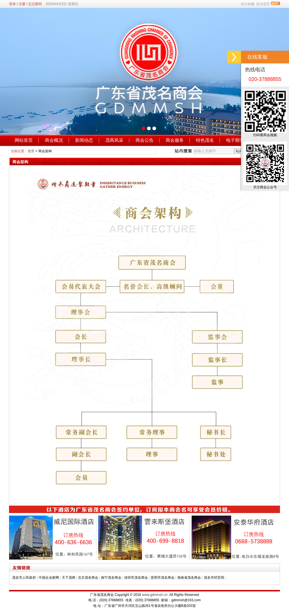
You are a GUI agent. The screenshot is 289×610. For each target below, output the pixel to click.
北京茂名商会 (88, 578)
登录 (12, 4)
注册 (22, 4)
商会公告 (144, 140)
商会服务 (175, 140)
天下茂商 (68, 578)
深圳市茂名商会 (136, 578)
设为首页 (263, 4)
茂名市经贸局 (214, 578)
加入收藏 (247, 4)
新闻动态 (84, 140)
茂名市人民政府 (24, 578)
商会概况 (54, 140)
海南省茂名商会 (189, 578)
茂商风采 (114, 140)
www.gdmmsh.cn (155, 595)
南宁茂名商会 (111, 578)
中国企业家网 (49, 578)
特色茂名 (205, 140)
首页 (31, 151)
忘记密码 (35, 4)
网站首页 (24, 140)
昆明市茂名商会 (162, 578)
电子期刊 (235, 140)
